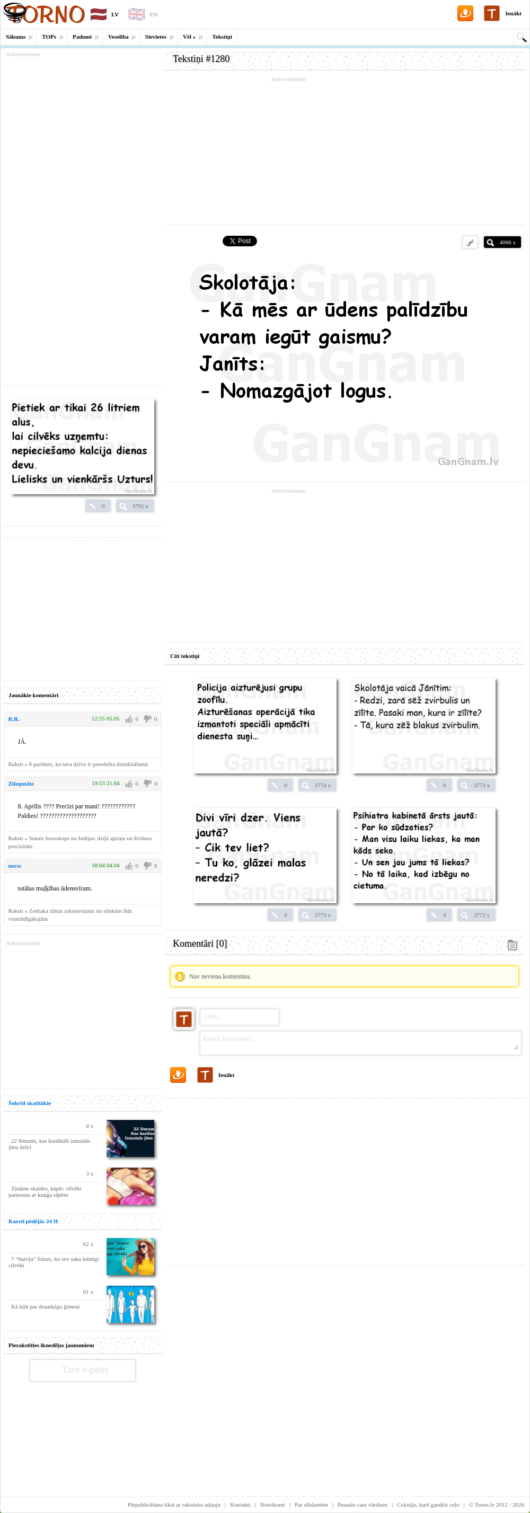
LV (115, 14)
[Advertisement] (344, 151)
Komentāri (200, 943)
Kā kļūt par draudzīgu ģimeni (45, 1306)
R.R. (14, 719)
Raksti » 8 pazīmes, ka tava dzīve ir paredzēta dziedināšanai (78, 764)
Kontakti (240, 1504)
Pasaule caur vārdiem (362, 1504)
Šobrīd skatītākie (29, 1103)
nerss (14, 865)
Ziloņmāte (21, 783)
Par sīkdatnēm (311, 1504)
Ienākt (513, 13)
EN (153, 14)
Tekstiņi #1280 (201, 59)
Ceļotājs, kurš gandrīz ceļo (428, 1504)
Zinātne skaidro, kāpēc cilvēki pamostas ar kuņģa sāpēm (45, 1191)
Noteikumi (272, 1504)
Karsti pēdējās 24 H (33, 1221)
